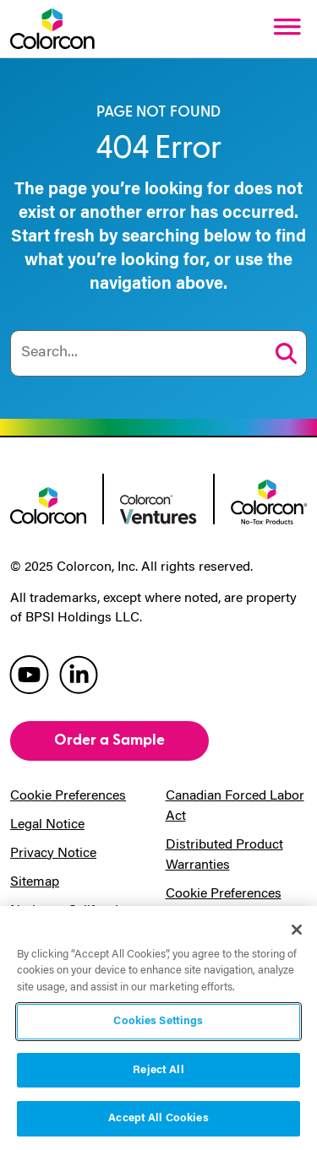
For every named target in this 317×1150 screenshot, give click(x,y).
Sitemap (34, 882)
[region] (158, 1028)
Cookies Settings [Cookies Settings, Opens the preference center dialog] (158, 1021)
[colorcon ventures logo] (158, 508)
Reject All (158, 1070)
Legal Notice (47, 825)
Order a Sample (109, 740)
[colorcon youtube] (29, 673)
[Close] (296, 929)
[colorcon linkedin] (78, 673)
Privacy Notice (53, 853)
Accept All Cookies (158, 1118)
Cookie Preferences (68, 796)
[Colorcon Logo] (52, 28)
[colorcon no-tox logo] (269, 500)
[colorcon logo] (48, 504)
